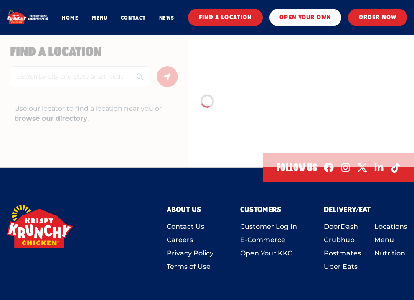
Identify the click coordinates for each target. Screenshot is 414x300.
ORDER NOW (377, 17)
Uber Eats (341, 266)
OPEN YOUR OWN (305, 17)
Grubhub (339, 240)
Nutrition (389, 253)
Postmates (342, 253)
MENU (99, 18)
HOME (70, 18)
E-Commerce (262, 240)
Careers (180, 240)
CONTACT (133, 18)
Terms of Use (189, 266)
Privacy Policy (190, 253)
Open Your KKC (266, 253)
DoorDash (341, 226)
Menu (384, 240)
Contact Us (185, 226)
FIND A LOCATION (225, 17)
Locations (390, 226)
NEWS (166, 18)
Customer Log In (268, 226)
